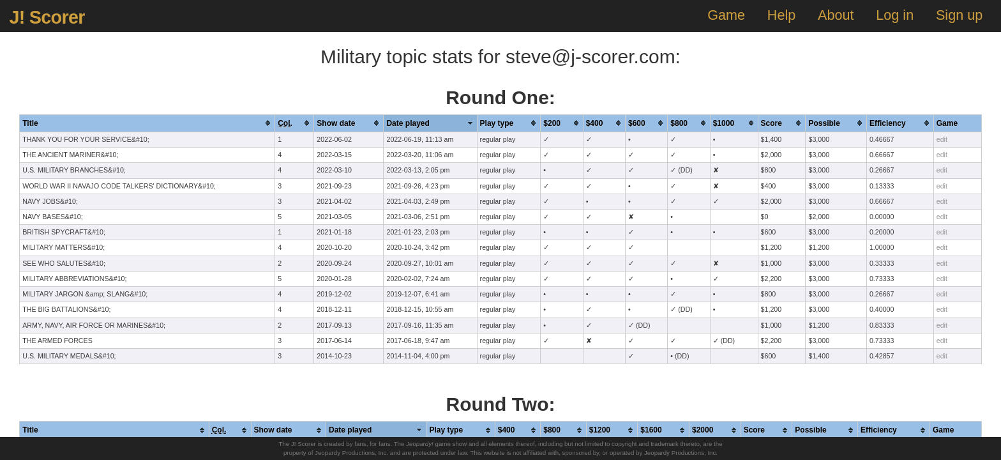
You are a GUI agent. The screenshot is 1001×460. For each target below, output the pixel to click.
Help (781, 15)
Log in (895, 15)
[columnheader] (147, 123)
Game (726, 15)
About (836, 15)
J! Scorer (46, 17)
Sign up (959, 15)
